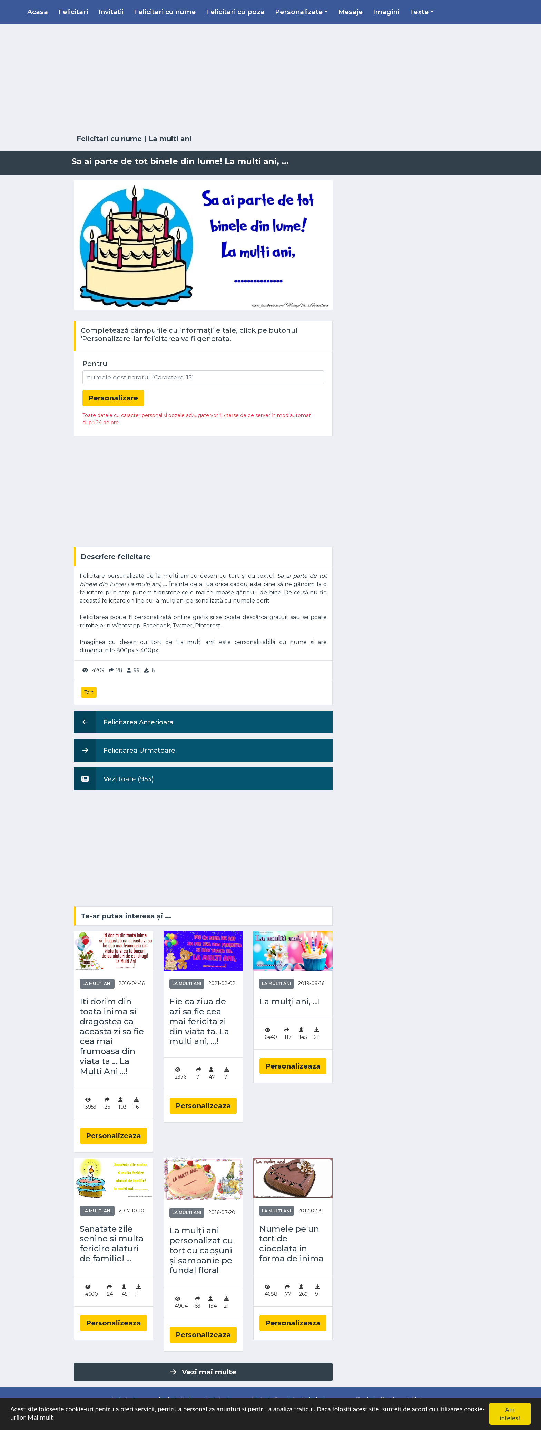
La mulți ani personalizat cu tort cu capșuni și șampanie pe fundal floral (201, 1250)
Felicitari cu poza (235, 12)
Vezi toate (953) (114, 778)
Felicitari (73, 12)
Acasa (37, 12)
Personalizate (299, 12)
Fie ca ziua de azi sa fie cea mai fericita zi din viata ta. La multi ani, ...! (199, 1021)
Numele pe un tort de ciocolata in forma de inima (291, 1243)
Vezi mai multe (203, 1372)
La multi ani (169, 139)
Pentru (94, 363)
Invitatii (111, 12)
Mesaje (350, 12)
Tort (89, 692)
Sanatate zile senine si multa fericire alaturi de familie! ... (112, 1243)
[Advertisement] (270, 79)
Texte (419, 12)
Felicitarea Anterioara (123, 722)
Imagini (386, 12)
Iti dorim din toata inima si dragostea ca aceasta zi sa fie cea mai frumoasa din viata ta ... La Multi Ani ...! (112, 1036)
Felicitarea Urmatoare (124, 750)
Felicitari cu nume (165, 12)
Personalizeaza (113, 1136)
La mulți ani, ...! (289, 1001)
